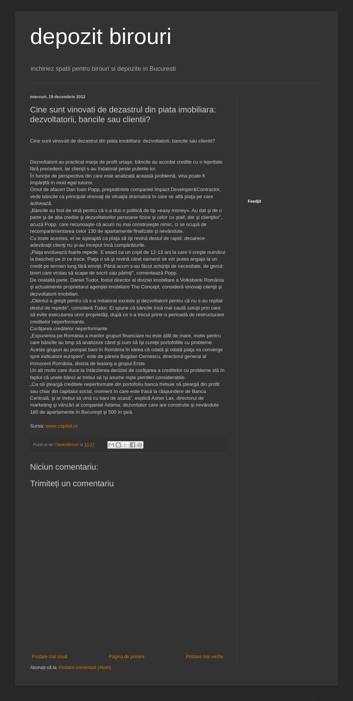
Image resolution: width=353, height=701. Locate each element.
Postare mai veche (204, 656)
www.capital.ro (62, 426)
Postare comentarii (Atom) (85, 667)
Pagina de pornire (127, 656)
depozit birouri (101, 36)
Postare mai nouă (49, 656)
